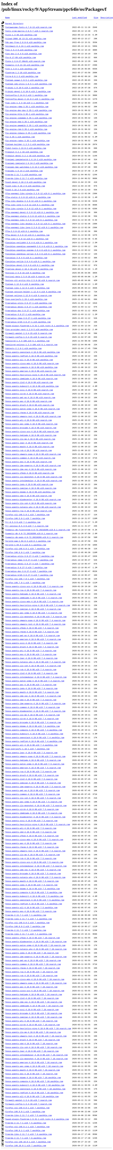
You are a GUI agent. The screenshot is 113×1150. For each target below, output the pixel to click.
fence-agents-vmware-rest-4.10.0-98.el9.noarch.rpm (33, 416)
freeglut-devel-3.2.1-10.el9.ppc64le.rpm (27, 155)
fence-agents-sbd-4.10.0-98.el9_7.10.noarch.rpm (31, 1043)
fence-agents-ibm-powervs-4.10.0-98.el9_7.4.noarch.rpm (35, 703)
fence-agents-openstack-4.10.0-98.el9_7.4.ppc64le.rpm (34, 737)
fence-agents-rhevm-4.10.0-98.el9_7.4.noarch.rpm (32, 631)
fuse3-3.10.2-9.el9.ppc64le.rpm (22, 189)
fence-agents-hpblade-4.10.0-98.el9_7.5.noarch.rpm (33, 760)
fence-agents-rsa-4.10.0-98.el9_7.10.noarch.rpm (31, 971)
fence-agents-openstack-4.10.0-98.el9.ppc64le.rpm (32, 352)
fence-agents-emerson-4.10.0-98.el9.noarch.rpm (30, 371)
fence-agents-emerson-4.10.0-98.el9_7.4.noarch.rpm (33, 639)
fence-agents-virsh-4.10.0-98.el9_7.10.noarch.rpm (32, 1024)
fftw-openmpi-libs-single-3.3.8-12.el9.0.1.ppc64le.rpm (35, 193)
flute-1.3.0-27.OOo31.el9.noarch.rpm (25, 61)
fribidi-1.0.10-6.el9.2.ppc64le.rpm (24, 87)
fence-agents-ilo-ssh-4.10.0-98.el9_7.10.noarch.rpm (33, 1047)
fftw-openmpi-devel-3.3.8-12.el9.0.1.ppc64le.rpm (32, 212)
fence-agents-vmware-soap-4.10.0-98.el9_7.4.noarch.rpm (35, 620)
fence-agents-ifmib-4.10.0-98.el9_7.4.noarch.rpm (32, 628)
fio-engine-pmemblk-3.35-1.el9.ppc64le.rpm (28, 125)
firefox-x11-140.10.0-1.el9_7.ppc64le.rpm (28, 1141)
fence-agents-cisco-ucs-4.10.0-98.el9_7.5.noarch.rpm (34, 862)
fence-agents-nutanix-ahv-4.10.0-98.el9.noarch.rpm (33, 507)
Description (106, 17)
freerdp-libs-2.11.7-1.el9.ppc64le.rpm (26, 178)
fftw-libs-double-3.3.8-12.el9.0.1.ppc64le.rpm (30, 201)
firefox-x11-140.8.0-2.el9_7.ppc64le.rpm (27, 922)
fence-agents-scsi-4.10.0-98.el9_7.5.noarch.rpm (31, 820)
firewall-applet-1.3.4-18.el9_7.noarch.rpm (28, 1100)
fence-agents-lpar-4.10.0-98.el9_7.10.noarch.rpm (32, 1051)
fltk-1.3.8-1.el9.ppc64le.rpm (21, 68)
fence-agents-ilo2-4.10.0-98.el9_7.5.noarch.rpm (31, 779)
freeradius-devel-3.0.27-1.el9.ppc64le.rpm (28, 306)
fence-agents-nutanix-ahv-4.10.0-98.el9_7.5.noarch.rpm (35, 877)
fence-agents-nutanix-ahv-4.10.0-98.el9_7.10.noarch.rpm (35, 949)
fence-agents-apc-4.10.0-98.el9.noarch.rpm (28, 401)
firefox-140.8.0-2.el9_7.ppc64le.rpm (25, 926)
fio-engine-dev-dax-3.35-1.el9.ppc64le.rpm (28, 110)
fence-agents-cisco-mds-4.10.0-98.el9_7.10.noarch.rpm (34, 979)
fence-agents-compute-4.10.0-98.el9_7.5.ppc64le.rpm (33, 892)
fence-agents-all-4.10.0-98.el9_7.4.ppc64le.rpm (31, 745)
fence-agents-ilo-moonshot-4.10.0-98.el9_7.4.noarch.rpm (35, 616)
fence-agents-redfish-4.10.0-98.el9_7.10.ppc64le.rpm (34, 1092)
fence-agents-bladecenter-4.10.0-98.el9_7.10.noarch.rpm (35, 941)
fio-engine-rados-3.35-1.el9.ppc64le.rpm (27, 140)
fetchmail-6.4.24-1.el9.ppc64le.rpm (24, 46)
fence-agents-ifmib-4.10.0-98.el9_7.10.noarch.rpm (32, 937)
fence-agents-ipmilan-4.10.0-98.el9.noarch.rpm (30, 488)
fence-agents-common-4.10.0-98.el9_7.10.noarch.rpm (33, 964)
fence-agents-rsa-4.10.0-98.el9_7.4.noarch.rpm (30, 590)
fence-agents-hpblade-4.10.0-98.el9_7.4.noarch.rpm (33, 594)
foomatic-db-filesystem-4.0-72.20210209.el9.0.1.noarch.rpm (37, 529)
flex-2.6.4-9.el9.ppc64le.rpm (21, 50)
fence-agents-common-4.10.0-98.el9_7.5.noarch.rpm (32, 794)
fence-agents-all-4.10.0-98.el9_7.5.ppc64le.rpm (31, 907)
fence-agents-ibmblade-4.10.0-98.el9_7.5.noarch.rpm (33, 813)
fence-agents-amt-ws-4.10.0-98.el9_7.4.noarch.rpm (32, 635)
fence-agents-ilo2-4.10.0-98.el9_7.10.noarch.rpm (32, 998)
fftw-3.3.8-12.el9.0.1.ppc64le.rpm (24, 231)
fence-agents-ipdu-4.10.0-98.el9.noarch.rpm (29, 484)
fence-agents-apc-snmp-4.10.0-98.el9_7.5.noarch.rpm (33, 801)
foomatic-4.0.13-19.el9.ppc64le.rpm (24, 65)
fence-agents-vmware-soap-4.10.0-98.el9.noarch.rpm (33, 454)
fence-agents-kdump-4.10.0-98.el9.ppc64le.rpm (30, 492)
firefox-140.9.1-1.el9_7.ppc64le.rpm (25, 1130)
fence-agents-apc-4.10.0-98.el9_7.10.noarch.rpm (31, 987)
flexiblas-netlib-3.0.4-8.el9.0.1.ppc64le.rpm (30, 261)
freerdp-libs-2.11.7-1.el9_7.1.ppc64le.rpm (28, 919)
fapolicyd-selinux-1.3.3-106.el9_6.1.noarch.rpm (31, 344)
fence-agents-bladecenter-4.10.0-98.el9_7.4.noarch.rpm (35, 711)
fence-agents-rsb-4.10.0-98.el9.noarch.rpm (28, 450)
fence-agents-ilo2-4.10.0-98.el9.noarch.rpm (29, 382)
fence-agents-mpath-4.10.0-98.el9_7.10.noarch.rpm (32, 1070)
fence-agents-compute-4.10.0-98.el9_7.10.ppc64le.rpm (34, 1081)
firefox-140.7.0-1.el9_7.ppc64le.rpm (25, 582)
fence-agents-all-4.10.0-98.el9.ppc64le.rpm (29, 359)
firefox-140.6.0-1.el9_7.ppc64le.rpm (25, 552)
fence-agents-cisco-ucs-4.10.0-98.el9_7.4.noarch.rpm (34, 586)
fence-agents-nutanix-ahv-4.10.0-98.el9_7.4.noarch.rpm (35, 662)
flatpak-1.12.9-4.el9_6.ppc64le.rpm (24, 284)
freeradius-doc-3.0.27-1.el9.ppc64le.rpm (27, 310)
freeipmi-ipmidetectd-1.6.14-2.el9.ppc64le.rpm (30, 159)
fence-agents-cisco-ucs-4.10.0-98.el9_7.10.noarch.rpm (34, 990)
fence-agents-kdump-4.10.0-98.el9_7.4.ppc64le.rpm (32, 726)
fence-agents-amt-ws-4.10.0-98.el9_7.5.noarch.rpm (32, 790)
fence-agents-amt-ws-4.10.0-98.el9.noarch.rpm (30, 397)
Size (96, 17)
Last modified (79, 17)
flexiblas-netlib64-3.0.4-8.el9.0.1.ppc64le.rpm (31, 242)
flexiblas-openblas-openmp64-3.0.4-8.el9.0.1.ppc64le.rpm (36, 246)
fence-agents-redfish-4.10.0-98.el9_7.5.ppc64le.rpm (33, 903)
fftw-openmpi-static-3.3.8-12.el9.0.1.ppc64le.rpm (32, 216)
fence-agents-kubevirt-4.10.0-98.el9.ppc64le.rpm (32, 386)
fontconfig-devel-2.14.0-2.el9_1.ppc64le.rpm (29, 99)
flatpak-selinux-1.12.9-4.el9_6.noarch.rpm (28, 295)
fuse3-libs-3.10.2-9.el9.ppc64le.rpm (25, 186)
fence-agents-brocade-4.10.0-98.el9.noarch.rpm (30, 427)
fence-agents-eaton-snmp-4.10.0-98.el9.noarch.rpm (32, 408)
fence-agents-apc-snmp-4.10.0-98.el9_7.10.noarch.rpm (34, 1066)
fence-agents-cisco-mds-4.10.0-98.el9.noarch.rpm (32, 363)
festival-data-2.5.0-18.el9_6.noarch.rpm (27, 276)
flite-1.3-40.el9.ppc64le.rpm (21, 34)
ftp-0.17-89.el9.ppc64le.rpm (20, 57)
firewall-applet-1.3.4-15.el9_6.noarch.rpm (28, 333)
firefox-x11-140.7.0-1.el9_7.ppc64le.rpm (27, 578)
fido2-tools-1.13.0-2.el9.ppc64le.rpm (25, 148)
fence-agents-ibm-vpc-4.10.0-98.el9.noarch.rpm (30, 469)
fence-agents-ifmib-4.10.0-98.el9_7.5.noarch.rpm (32, 835)
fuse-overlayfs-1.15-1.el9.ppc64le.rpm (26, 299)
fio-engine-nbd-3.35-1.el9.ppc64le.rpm (26, 121)
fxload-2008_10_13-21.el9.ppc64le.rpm (25, 38)
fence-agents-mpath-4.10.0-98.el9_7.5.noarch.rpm (32, 881)
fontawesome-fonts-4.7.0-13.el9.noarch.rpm (28, 27)
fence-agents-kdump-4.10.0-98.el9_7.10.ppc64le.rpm (33, 1077)
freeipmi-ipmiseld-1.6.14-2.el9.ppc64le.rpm (29, 163)
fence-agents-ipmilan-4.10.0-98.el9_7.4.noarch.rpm (33, 609)
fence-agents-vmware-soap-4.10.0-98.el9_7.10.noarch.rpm (35, 983)
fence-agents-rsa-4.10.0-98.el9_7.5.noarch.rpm (30, 771)
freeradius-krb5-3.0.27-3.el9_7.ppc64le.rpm (29, 575)
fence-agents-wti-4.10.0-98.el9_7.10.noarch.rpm (31, 1021)
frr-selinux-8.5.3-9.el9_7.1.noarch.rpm (26, 526)
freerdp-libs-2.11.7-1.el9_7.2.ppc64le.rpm (28, 934)
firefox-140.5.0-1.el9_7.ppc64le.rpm (25, 518)
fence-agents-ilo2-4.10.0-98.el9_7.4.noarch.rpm (31, 673)
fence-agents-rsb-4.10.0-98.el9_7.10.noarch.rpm (31, 975)
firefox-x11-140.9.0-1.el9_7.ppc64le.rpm (27, 1107)
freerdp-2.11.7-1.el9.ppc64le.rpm (23, 174)
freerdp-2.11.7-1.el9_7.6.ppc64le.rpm (25, 1138)
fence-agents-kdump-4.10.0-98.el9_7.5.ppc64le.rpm (32, 888)
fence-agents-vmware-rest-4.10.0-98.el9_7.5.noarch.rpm (35, 850)
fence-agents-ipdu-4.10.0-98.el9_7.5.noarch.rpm (31, 884)
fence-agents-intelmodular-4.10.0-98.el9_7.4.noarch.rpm (35, 677)
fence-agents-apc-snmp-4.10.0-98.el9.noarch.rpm (31, 424)
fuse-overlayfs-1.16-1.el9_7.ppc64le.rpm (27, 748)
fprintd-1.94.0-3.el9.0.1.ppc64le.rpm (25, 544)
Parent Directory (14, 23)
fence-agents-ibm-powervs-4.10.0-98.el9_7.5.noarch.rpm (35, 786)
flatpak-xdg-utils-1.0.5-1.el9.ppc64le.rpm (28, 84)
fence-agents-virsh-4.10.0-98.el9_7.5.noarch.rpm (32, 809)
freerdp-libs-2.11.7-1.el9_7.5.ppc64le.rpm (28, 1115)
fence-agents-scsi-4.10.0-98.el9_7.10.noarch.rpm (32, 1009)
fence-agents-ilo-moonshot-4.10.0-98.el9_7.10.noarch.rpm (36, 1058)
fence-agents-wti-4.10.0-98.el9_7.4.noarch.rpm (30, 650)
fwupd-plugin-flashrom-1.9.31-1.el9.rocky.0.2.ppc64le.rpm (37, 1119)
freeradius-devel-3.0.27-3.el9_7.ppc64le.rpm (29, 563)
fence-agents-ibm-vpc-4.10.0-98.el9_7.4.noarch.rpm (33, 696)
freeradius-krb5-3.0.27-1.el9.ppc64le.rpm (28, 322)
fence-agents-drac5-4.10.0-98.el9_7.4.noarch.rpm (32, 646)
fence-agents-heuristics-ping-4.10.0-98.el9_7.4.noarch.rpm (37, 605)
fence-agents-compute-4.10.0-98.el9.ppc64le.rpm (31, 367)
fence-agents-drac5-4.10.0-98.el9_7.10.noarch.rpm (32, 1039)
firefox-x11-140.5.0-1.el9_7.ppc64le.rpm (27, 514)
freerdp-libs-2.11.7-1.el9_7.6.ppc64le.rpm (28, 1134)
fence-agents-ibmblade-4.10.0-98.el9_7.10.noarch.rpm (34, 1005)
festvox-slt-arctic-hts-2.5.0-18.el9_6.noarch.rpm (32, 280)
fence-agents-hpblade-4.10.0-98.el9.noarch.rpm (30, 435)
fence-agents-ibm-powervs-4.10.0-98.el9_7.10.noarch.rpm (35, 956)
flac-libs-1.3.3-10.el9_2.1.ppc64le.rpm (26, 102)
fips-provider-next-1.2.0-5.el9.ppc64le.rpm (29, 329)
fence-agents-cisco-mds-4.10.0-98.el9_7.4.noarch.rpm (34, 601)
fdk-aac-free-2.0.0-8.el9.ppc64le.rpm (25, 42)
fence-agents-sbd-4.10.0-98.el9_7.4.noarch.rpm (30, 699)
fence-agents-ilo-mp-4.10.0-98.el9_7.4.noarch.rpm (32, 714)
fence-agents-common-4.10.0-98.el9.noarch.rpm (30, 458)
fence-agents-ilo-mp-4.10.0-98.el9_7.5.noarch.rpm (32, 854)
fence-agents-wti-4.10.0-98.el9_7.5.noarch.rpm (30, 828)
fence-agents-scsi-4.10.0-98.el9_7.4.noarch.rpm (31, 643)
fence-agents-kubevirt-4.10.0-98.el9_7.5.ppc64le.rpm (34, 896)
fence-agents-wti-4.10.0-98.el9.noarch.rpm (28, 420)
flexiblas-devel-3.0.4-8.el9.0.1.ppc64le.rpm (29, 265)
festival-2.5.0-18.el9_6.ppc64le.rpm (25, 272)
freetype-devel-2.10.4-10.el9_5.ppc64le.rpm (29, 269)
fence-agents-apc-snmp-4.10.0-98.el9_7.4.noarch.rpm (33, 612)
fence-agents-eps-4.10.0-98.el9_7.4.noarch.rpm (30, 654)
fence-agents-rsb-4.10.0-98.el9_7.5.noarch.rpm (30, 858)
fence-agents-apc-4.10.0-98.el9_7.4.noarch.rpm (30, 684)
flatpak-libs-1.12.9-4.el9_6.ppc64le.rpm (27, 288)
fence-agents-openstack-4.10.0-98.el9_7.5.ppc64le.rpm (34, 900)
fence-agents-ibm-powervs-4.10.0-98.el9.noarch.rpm (33, 465)
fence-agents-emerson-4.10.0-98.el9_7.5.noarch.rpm (33, 767)
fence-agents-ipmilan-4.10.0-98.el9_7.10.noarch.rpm (33, 1017)
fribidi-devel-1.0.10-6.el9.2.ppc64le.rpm (28, 91)
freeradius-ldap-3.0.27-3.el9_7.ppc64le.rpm (29, 560)
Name (7, 17)
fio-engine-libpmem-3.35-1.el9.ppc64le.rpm (28, 118)
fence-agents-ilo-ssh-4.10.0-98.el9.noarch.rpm (30, 503)
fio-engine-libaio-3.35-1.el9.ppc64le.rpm (28, 133)
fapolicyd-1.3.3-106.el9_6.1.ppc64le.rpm (27, 340)
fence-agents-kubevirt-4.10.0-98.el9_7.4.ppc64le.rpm (34, 733)
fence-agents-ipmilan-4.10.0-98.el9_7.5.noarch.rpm (33, 782)
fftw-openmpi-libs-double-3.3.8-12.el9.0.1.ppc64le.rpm (35, 223)
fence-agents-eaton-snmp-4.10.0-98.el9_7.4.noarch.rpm (34, 680)
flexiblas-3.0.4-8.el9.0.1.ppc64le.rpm (26, 257)
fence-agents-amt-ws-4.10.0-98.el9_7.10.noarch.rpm (33, 960)
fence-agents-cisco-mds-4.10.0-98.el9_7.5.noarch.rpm (34, 839)
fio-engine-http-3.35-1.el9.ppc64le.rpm (26, 114)
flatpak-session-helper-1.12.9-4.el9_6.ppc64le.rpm (33, 291)
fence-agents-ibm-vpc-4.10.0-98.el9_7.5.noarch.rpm (33, 869)
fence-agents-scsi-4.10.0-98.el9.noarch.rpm (29, 390)
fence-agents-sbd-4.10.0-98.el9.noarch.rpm (28, 495)
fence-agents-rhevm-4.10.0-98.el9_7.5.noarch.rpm (32, 847)
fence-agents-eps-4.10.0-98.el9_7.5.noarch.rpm (30, 911)
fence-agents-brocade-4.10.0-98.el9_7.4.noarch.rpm (33, 722)
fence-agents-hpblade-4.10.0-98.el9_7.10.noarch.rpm (33, 994)
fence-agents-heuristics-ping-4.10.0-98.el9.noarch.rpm (35, 374)
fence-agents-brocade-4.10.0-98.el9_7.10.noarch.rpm (33, 1013)
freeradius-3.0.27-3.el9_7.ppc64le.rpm (26, 567)
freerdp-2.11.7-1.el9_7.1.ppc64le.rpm (25, 915)
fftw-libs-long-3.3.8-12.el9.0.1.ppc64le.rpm (29, 204)
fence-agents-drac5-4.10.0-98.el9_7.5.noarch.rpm (32, 775)
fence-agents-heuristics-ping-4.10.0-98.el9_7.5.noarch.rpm (37, 824)
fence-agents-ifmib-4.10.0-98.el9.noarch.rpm (29, 473)
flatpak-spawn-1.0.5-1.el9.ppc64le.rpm (26, 80)
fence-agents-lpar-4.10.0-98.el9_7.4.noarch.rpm (31, 658)
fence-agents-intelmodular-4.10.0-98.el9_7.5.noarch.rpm (35, 866)
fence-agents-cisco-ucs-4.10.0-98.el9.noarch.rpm (32, 431)
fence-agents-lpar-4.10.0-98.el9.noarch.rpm (29, 442)
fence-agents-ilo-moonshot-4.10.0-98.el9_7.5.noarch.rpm (35, 805)
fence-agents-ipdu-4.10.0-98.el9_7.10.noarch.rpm (32, 953)
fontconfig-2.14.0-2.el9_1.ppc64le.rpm (26, 95)
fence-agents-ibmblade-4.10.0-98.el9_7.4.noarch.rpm (33, 597)
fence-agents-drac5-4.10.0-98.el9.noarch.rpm (29, 405)
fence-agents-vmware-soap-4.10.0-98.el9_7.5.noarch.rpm (35, 756)
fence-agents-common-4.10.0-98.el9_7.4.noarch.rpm (32, 707)
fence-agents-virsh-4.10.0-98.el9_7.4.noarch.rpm (32, 718)
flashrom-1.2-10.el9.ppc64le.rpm (22, 72)
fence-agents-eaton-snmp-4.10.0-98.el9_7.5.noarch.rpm (34, 764)
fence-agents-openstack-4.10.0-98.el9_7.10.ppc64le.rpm (35, 1089)
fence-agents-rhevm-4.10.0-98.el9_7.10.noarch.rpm (32, 968)
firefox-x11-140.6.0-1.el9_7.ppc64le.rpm (27, 548)
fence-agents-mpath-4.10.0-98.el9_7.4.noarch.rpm (32, 692)
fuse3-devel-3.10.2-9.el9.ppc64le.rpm (25, 182)
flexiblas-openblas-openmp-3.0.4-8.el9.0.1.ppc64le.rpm (35, 250)
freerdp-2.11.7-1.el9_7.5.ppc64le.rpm (25, 1123)
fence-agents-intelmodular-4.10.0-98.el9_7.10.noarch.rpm (36, 1055)
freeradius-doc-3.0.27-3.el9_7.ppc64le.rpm (28, 571)
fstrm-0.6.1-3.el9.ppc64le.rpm (21, 76)
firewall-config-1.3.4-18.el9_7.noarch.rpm (28, 1104)
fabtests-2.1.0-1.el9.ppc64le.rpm (23, 348)
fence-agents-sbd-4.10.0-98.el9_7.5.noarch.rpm (30, 832)
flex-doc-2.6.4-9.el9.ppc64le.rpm (23, 53)
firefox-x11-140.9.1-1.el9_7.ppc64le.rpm (27, 1126)
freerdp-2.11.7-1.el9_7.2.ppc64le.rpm (25, 930)
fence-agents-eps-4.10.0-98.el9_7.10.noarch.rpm (31, 1073)
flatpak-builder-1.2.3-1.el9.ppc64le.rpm (27, 144)
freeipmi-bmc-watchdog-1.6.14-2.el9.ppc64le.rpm (31, 167)
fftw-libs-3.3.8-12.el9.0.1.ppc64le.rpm (26, 238)
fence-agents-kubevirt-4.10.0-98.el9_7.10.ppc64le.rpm (34, 1085)
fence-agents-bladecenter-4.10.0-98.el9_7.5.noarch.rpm (35, 816)
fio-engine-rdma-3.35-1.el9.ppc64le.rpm (26, 106)
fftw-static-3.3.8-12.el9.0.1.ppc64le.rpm (28, 197)
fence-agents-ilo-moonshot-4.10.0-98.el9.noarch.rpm (33, 476)
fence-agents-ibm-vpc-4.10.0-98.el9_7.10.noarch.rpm (33, 1002)
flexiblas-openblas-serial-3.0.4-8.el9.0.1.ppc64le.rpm (35, 254)
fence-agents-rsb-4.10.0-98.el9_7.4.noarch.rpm (30, 669)
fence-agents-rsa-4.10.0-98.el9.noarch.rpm (28, 510)
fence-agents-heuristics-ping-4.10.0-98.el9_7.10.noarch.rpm (38, 1028)
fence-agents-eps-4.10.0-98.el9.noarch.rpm (28, 461)
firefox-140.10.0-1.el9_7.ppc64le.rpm (25, 1145)
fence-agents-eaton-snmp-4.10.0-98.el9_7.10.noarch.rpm (35, 945)
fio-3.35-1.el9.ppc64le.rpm (20, 136)
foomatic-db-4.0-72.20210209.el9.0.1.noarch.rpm (31, 533)
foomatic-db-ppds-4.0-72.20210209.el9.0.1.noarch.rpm (34, 537)
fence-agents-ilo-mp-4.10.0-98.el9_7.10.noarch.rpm (33, 1032)
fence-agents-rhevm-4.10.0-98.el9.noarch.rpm (29, 412)
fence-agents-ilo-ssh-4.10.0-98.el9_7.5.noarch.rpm (33, 798)
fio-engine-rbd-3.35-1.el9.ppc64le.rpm (26, 129)
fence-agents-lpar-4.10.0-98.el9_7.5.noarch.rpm (31, 752)
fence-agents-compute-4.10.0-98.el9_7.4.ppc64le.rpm (33, 730)
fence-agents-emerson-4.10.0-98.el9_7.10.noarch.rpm (33, 1062)
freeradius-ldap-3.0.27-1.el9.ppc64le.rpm (28, 318)
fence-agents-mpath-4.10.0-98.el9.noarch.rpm (29, 446)
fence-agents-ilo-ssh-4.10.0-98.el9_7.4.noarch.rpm (33, 665)
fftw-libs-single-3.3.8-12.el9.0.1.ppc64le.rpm (30, 208)
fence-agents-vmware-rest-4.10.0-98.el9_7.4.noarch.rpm (35, 624)
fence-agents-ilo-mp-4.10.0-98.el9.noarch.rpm (30, 439)
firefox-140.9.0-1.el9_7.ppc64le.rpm (25, 1111)
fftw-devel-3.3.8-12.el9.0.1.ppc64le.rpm (27, 235)
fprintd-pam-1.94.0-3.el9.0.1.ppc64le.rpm (28, 541)
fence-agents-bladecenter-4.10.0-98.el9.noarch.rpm (33, 499)
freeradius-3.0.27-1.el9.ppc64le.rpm (25, 314)
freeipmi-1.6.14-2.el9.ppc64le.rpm (24, 170)
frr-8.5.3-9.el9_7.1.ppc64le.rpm (22, 522)
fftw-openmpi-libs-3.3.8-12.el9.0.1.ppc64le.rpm (31, 220)
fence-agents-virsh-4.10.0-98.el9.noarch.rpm (29, 393)
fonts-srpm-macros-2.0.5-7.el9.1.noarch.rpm (29, 31)
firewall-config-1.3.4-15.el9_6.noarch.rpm (28, 337)
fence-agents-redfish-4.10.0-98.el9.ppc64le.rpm (31, 356)
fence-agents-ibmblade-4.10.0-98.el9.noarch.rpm (31, 378)
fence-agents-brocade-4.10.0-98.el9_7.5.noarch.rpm (33, 873)
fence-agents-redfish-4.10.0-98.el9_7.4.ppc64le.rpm (33, 741)
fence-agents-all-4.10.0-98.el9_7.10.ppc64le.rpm (32, 1096)
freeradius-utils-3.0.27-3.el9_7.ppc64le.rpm (29, 556)
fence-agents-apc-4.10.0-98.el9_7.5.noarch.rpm (30, 843)
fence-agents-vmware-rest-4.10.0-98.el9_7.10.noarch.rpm (35, 1036)
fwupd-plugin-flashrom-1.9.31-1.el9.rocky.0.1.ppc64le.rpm (37, 325)
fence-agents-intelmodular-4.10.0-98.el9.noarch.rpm (33, 480)
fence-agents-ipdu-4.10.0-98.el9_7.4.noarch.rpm (31, 688)
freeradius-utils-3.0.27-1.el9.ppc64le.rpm (28, 303)
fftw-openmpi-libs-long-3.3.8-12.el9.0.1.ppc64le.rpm (34, 227)
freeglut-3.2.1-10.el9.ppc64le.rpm (24, 152)
